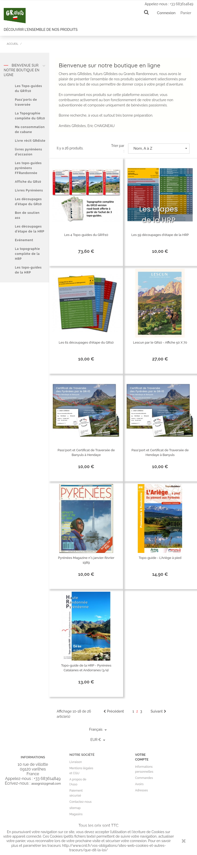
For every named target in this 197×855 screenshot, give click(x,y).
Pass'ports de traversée (26, 102)
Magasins (76, 814)
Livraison (75, 762)
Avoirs (139, 784)
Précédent (113, 711)
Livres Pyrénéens (29, 190)
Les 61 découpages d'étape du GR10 (86, 342)
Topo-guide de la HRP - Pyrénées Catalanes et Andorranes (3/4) (86, 668)
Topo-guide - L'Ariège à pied (160, 558)
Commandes (144, 778)
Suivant (158, 711)
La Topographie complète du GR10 (30, 116)
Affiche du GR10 (28, 181)
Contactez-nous (80, 802)
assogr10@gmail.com (46, 783)
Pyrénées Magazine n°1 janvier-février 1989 (86, 560)
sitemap (75, 808)
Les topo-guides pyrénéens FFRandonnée (28, 168)
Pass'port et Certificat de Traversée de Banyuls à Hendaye (86, 452)
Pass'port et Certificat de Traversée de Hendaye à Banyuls (160, 452)
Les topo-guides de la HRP (28, 270)
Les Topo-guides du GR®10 (28, 88)
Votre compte (141, 757)
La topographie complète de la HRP (27, 254)
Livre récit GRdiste (30, 140)
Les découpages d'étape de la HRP (29, 229)
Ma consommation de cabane (30, 129)
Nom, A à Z (160, 148)
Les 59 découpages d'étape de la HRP (160, 235)
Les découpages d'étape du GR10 (28, 201)
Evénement (24, 240)
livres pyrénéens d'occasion (28, 152)
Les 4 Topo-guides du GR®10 (86, 235)
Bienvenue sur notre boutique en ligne (25, 70)
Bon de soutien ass (27, 215)
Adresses (141, 790)
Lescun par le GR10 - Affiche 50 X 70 (160, 342)
